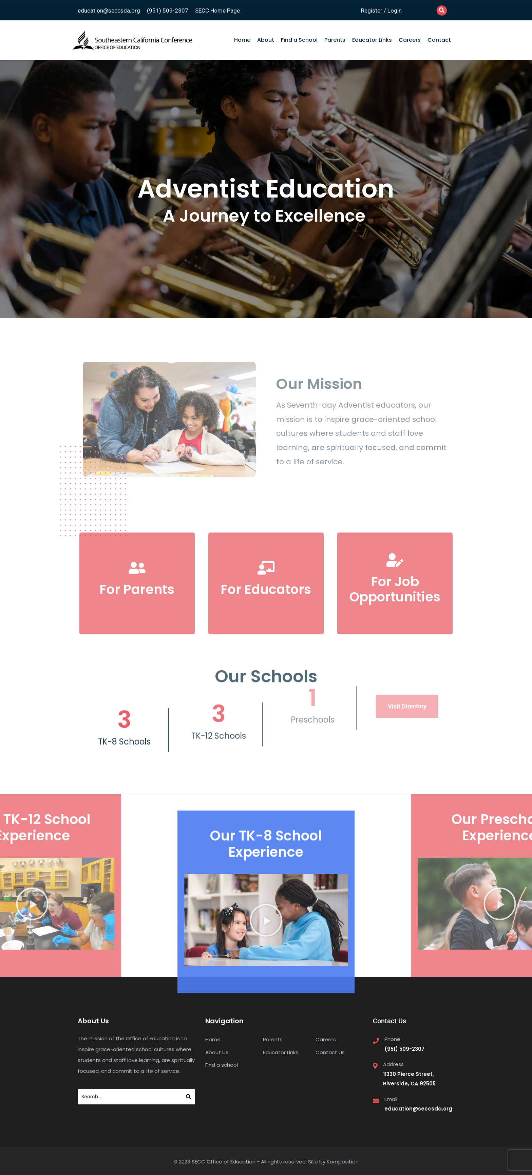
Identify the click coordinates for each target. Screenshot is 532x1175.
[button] (266, 1038)
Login (394, 10)
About (265, 40)
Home (242, 40)
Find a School (299, 40)
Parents (334, 40)
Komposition (343, 1161)
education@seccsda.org (109, 10)
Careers (410, 40)
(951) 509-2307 (167, 10)
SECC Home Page (217, 10)
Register (371, 10)
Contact (439, 40)
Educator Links (372, 40)
